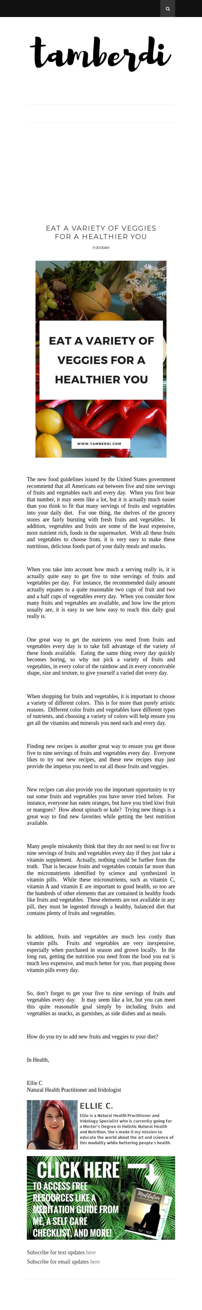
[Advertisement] (101, 180)
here (90, 1252)
